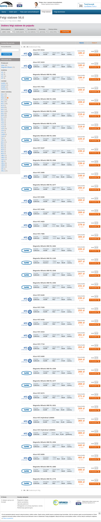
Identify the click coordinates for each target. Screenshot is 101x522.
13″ (2, 72)
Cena (94, 43)
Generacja (42, 29)
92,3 (2, 148)
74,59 (3, 134)
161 (2, 169)
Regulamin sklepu (22, 500)
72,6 (2, 130)
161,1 (3, 171)
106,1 (3, 155)
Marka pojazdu (5, 29)
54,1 (2, 94)
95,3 (2, 153)
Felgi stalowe (13, 21)
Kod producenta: (6, 46)
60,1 (2, 103)
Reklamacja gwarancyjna (25, 508)
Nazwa (81, 43)
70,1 (2, 121)
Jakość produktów (22, 502)
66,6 (2, 115)
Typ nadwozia (31, 29)
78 (2, 138)
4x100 (3, 83)
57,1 (2, 100)
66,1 (2, 113)
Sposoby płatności (22, 504)
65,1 (2, 111)
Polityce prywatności (8, 518)
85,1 (2, 144)
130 (2, 161)
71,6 (2, 126)
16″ (2, 78)
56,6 (2, 98)
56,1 (2, 96)
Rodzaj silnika (53, 29)
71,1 (2, 125)
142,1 (3, 167)
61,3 (2, 105)
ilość (92, 51)
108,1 (3, 157)
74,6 (2, 136)
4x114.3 (3, 85)
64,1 (2, 109)
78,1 (2, 140)
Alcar (2, 65)
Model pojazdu (19, 29)
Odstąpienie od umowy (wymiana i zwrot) (29, 506)
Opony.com (3, 21)
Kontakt (3, 502)
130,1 (3, 163)
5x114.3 (3, 89)
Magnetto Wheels (6, 67)
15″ (2, 76)
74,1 (2, 132)
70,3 (2, 123)
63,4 (2, 107)
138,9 (3, 165)
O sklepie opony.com (7, 500)
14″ (2, 74)
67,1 (2, 117)
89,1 (2, 146)
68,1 (2, 119)
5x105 (3, 87)
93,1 (2, 151)
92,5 (2, 149)
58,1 (2, 102)
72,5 (2, 128)
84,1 (2, 142)
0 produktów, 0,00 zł (90, 6)
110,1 (3, 159)
